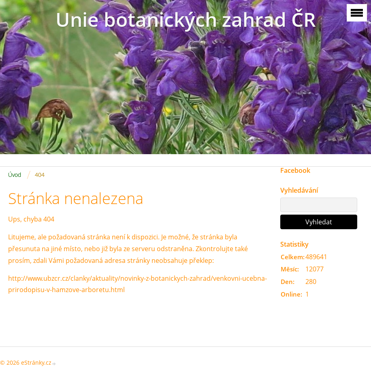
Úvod (14, 175)
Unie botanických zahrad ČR (185, 19)
